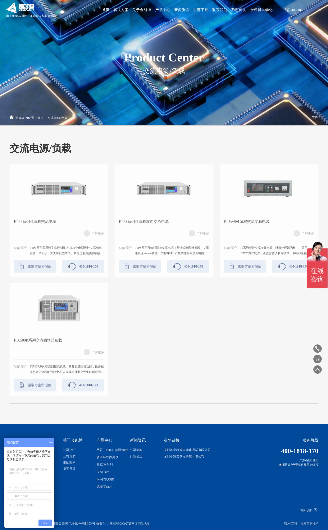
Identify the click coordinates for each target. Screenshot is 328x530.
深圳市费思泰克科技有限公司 (184, 456)
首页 (106, 10)
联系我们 (219, 10)
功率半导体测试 (107, 457)
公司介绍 (69, 450)
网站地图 (144, 523)
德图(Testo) (103, 486)
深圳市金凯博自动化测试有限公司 (187, 450)
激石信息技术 (309, 523)
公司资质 (69, 456)
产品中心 (162, 10)
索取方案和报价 (34, 273)
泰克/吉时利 (104, 464)
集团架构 (69, 462)
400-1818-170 (83, 273)
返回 (315, 117)
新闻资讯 (181, 10)
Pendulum (102, 472)
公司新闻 (136, 450)
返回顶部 (306, 510)
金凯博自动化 (261, 10)
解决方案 (121, 10)
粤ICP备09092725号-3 (123, 523)
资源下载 (200, 10)
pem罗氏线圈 (105, 479)
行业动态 (136, 456)
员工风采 (69, 468)
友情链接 (171, 440)
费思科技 (238, 10)
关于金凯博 (141, 10)
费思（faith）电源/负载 (112, 450)
